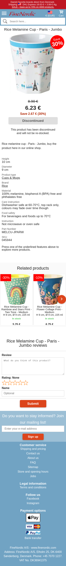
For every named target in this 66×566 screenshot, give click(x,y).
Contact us (33, 453)
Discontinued (33, 121)
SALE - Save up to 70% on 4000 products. (33, 7)
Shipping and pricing (33, 448)
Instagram (33, 503)
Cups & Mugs (11, 177)
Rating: (10, 377)
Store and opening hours (33, 471)
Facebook (33, 498)
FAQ (33, 462)
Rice (5, 186)
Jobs (33, 476)
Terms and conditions (33, 487)
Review (6, 355)
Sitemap (33, 467)
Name (6, 388)
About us (33, 457)
